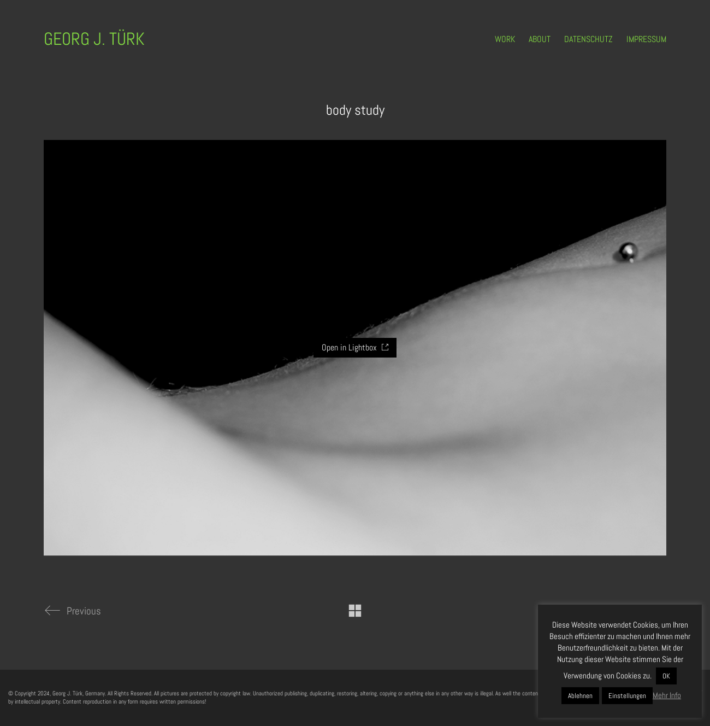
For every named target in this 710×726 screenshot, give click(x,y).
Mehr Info (667, 695)
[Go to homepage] (94, 39)
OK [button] (666, 676)
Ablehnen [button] (580, 695)
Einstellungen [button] (627, 695)
